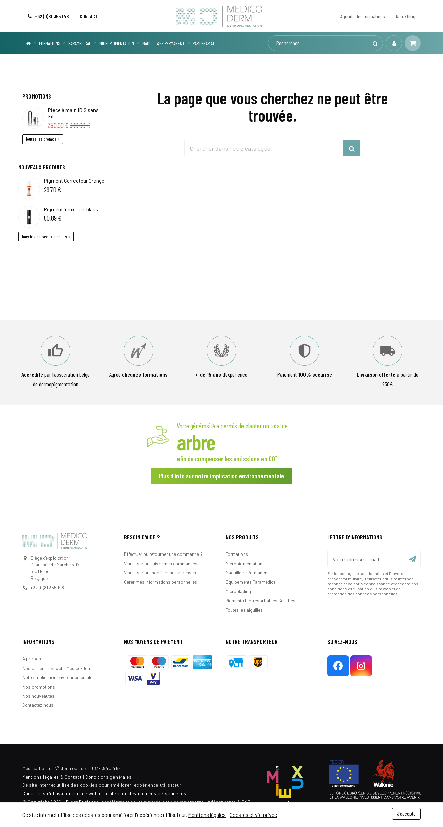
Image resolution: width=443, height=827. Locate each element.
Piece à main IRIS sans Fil (73, 113)
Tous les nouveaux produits (46, 236)
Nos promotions (38, 687)
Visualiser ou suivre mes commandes (160, 563)
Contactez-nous (38, 705)
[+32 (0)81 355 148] (48, 16)
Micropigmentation (244, 563)
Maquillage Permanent (247, 572)
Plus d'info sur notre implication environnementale (221, 476)
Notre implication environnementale (57, 677)
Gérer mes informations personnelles (160, 582)
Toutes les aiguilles (244, 610)
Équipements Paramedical (251, 582)
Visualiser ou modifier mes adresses (160, 572)
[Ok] (412, 559)
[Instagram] (361, 665)
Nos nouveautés (38, 696)
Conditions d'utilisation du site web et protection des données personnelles (104, 793)
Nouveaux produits (41, 167)
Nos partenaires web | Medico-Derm (57, 668)
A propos (31, 658)
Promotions (36, 96)
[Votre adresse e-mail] (374, 559)
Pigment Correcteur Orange (74, 181)
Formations (237, 554)
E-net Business (82, 802)
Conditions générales (108, 777)
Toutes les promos (43, 139)
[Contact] (88, 16)
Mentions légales (207, 814)
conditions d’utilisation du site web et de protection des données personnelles (364, 591)
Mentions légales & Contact (52, 777)
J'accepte (406, 813)
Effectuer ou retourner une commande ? (163, 554)
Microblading (238, 591)
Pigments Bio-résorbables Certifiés (260, 600)
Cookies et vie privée (253, 814)
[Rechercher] (325, 43)
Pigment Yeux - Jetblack (71, 209)
